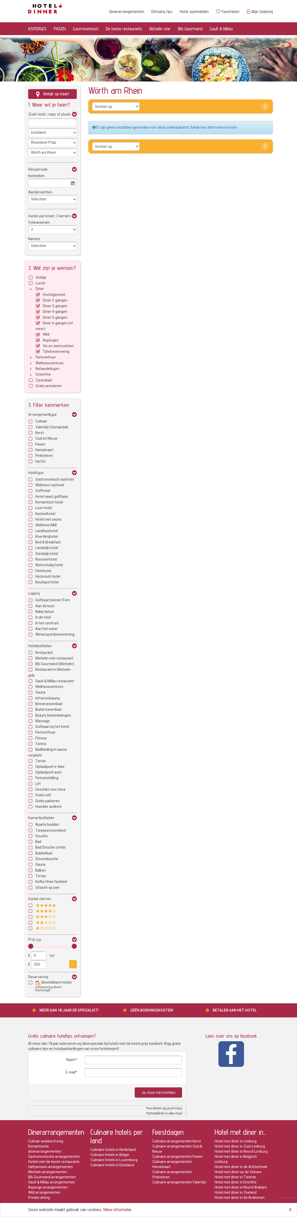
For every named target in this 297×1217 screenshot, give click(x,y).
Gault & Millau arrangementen (51, 1182)
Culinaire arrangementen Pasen (177, 1156)
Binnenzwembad (48, 704)
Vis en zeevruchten (58, 346)
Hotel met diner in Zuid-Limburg (240, 1146)
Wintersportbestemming (55, 634)
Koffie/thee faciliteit (51, 881)
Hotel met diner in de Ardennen (239, 1197)
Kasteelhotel (45, 514)
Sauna (40, 692)
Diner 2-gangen (55, 300)
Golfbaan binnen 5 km (52, 600)
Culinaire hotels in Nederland (113, 1149)
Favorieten (227, 11)
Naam (70, 1060)
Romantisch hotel (49, 502)
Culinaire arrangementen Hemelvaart (172, 1164)
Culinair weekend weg (45, 1141)
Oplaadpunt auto (48, 772)
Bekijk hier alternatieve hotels (213, 127)
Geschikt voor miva (50, 789)
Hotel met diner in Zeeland (236, 1192)
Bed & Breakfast (48, 542)
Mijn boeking (260, 11)
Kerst (39, 433)
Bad (38, 841)
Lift (38, 784)
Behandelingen (47, 369)
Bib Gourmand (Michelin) (54, 664)
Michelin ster (160, 28)
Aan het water (46, 629)
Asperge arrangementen (48, 1187)
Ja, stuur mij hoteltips (158, 1092)
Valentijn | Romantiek (51, 427)
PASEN (60, 28)
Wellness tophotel (49, 485)
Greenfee (43, 374)
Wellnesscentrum (49, 363)
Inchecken (36, 176)
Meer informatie (117, 1210)
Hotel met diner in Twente (235, 1177)
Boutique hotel (47, 582)
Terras (40, 761)
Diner (40, 289)
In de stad (43, 617)
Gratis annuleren (49, 386)
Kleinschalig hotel (49, 565)
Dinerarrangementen (126, 11)
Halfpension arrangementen (50, 1167)
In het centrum (47, 623)
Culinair (41, 421)
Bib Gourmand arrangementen (52, 1177)
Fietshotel (43, 571)
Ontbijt (41, 277)
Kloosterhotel (46, 559)
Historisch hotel (47, 576)
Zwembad (44, 380)
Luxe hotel (43, 508)
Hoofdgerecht (54, 294)
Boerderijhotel (46, 536)
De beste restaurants (124, 28)
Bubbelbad (43, 853)
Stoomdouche (46, 859)
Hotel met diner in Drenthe (236, 1182)
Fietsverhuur (46, 357)
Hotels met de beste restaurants (54, 1161)
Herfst (40, 461)
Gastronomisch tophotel (54, 479)
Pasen (40, 444)
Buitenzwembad (48, 709)
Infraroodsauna (47, 698)
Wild (46, 334)
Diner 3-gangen (55, 306)
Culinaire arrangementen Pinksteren (172, 1174)
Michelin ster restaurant (54, 658)
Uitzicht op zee (47, 887)
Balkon (40, 870)
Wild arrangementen (44, 1192)
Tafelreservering (56, 351)
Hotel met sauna (48, 519)
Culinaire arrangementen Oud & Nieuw (177, 1149)
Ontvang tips (162, 11)
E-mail (70, 1072)
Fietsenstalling (46, 778)
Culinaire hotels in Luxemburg (113, 1160)
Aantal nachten (40, 192)
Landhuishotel (46, 531)
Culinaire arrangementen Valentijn (179, 1182)
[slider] (30, 946)
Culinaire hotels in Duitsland (112, 1165)
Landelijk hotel (46, 548)
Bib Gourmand (190, 28)
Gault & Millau (221, 28)
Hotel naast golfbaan (51, 496)
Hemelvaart (44, 450)
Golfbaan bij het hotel (52, 726)
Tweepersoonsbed (50, 830)
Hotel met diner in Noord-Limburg (241, 1151)
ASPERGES (37, 28)
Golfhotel (42, 490)
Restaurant (44, 652)
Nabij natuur (44, 611)
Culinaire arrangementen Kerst (176, 1141)
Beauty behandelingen (53, 715)
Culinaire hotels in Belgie (109, 1155)
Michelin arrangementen (47, 1172)
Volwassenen (39, 222)
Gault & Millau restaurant (54, 681)
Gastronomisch (86, 28)
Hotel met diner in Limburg (236, 1141)
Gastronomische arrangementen (54, 1156)
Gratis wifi (43, 795)
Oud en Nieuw (46, 438)
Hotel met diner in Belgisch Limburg (236, 1159)
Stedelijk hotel (46, 553)
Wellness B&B (46, 525)
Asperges (50, 340)
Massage (42, 721)
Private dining (39, 1197)
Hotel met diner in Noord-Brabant (241, 1187)
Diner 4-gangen (55, 311)
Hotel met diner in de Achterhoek (241, 1167)
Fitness (41, 738)
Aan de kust (44, 606)
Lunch (40, 283)
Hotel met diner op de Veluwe (238, 1172)
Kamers (34, 239)
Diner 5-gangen (55, 317)
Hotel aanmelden (194, 11)
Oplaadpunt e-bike (50, 766)
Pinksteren (44, 455)
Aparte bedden (47, 824)
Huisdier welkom (48, 806)
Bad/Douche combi (50, 847)
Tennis (40, 744)
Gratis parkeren (47, 801)
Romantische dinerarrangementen (44, 1149)
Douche (41, 836)
